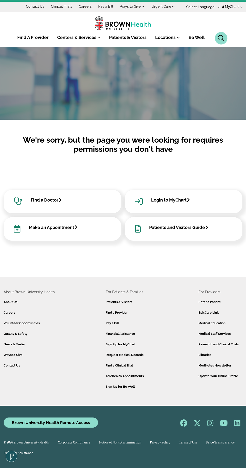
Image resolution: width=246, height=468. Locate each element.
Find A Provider (33, 37)
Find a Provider (117, 312)
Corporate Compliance (74, 442)
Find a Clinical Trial (119, 365)
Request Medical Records (124, 355)
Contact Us (35, 6)
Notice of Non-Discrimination (120, 442)
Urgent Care (163, 6)
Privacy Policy (160, 442)
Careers (85, 6)
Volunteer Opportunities (22, 323)
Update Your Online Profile (218, 376)
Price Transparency (220, 442)
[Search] (221, 38)
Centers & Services (79, 37)
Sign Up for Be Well (120, 386)
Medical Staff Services (214, 333)
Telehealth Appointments (125, 376)
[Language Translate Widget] (201, 7)
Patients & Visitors (128, 37)
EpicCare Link (208, 312)
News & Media (14, 344)
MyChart (232, 7)
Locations (167, 37)
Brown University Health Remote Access (51, 422)
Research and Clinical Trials (218, 344)
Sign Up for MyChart (120, 344)
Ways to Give (132, 6)
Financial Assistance (120, 333)
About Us (10, 302)
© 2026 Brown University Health (26, 442)
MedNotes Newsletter (214, 365)
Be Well (197, 37)
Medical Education (212, 323)
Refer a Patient (209, 302)
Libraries (204, 355)
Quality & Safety (15, 333)
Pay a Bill (105, 6)
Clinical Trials (61, 6)
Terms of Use (188, 442)
